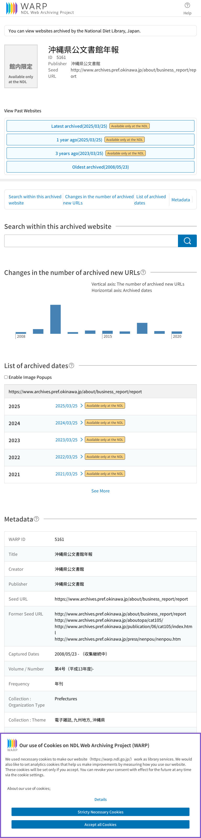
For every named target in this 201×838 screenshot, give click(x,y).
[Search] (187, 241)
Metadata (180, 199)
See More (100, 490)
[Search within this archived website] (91, 241)
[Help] (143, 272)
